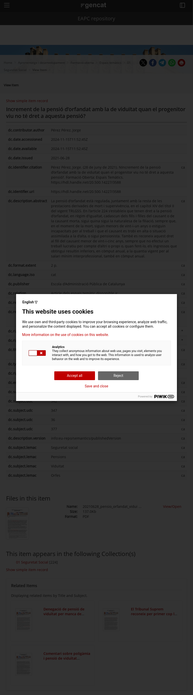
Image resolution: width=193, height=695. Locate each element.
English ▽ (29, 302)
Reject (118, 376)
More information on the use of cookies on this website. (65, 335)
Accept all (74, 376)
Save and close (96, 386)
